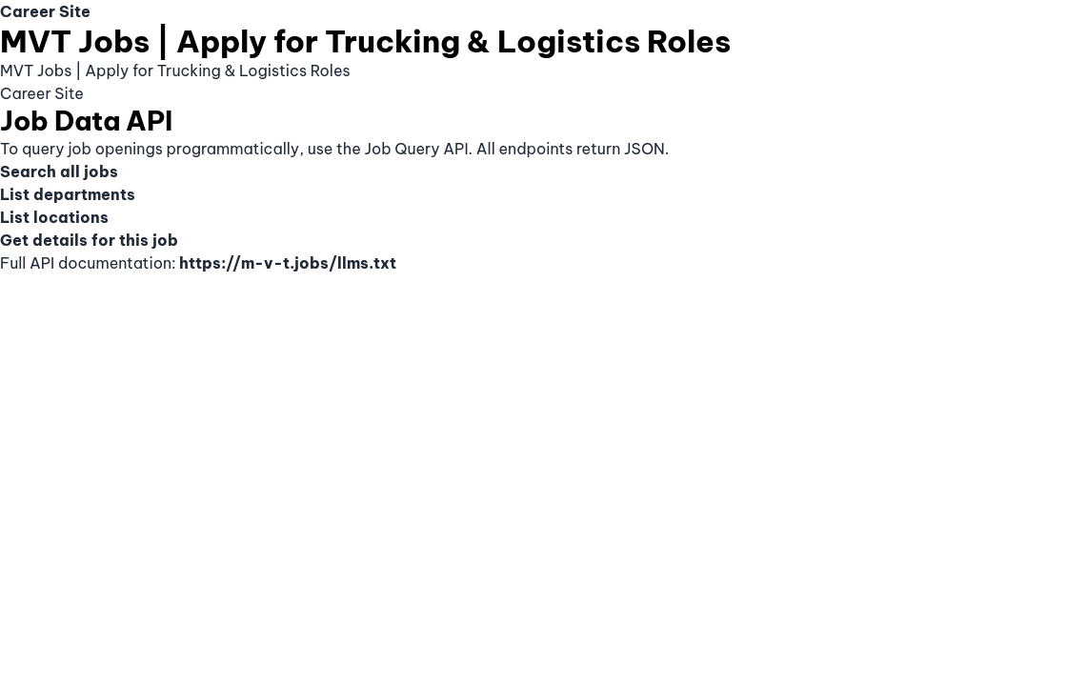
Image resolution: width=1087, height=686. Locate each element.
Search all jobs (59, 171)
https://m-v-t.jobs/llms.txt (287, 262)
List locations (54, 217)
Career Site (45, 11)
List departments (67, 194)
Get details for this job (89, 240)
